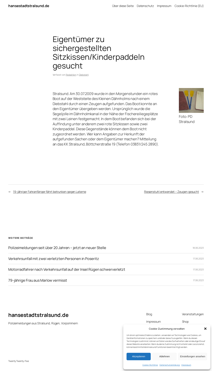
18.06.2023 (198, 247)
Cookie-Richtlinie (150, 365)
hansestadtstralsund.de (28, 5)
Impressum (186, 365)
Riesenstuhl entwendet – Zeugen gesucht (171, 192)
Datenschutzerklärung (169, 365)
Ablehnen (164, 356)
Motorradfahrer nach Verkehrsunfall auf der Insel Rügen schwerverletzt (66, 269)
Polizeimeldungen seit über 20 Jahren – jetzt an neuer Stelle (57, 248)
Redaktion (71, 74)
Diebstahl (84, 74)
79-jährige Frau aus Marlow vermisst (37, 280)
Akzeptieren (138, 356)
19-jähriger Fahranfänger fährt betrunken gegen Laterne (49, 192)
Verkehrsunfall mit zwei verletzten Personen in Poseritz (53, 259)
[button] (205, 328)
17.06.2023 (198, 258)
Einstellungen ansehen (192, 356)
